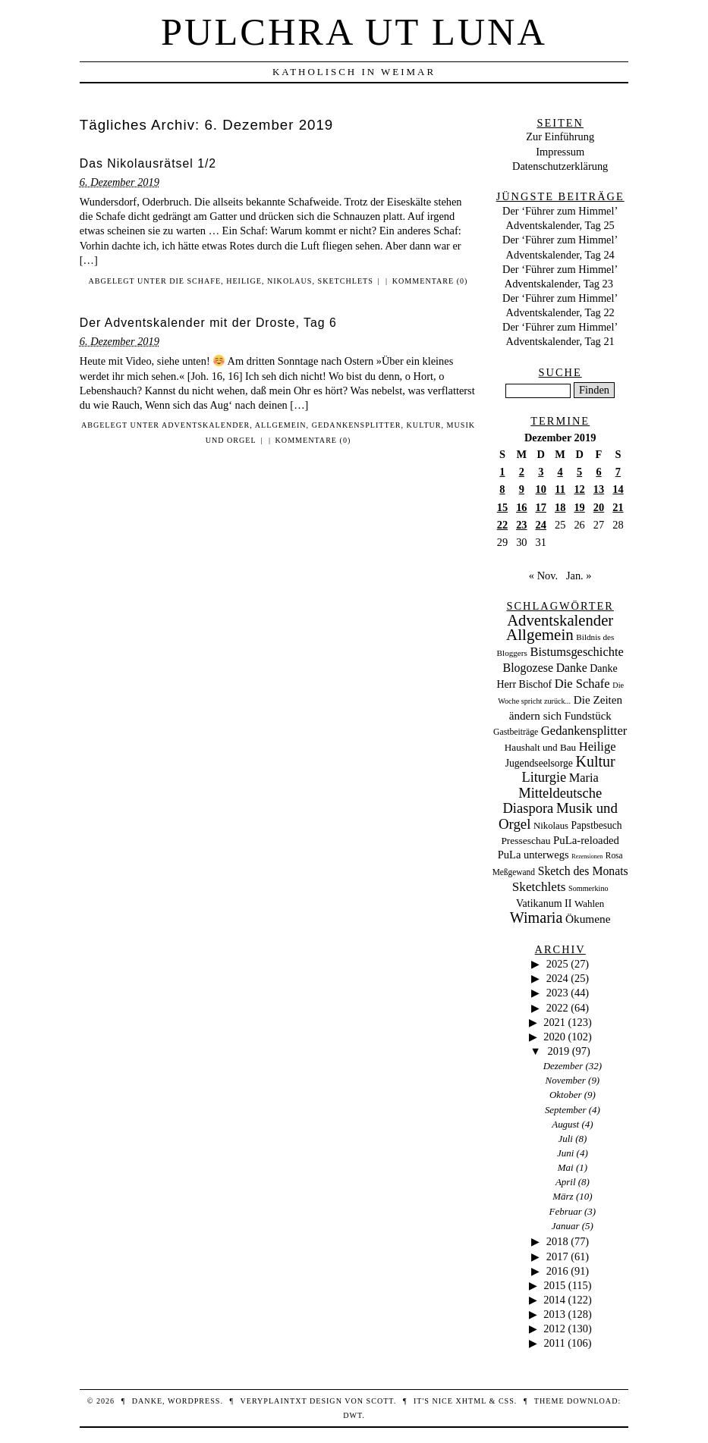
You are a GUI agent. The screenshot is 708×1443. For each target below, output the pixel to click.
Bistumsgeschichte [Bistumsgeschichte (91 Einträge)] (577, 652)
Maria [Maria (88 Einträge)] (584, 777)
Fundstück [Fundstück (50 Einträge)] (588, 716)
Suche (560, 372)
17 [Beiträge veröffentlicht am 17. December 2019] (541, 507)
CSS (506, 1401)
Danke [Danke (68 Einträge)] (571, 667)
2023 (557, 993)
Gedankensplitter (356, 425)
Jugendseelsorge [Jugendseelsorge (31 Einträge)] (539, 763)
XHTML (471, 1401)
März (562, 1196)
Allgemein (281, 425)
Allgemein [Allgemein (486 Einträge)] (540, 635)
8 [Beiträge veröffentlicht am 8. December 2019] (502, 489)
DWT (352, 1415)
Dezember (563, 1065)
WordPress (194, 1401)
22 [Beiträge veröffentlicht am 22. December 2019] (502, 525)
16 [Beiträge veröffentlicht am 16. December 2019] (521, 507)
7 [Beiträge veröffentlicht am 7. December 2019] (618, 472)
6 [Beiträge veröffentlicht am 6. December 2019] (598, 472)
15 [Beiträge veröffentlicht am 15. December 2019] (502, 507)
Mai (566, 1167)
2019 (558, 1051)
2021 (554, 1022)
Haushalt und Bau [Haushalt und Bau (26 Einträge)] (540, 747)
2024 (557, 978)
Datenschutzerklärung (560, 166)
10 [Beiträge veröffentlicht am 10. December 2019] (541, 489)
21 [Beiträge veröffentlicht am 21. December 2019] (617, 507)
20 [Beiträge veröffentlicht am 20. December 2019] (598, 507)
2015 (554, 1285)
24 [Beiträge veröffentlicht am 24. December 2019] (541, 525)
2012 (554, 1328)
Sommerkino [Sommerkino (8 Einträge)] (588, 888)
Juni (565, 1153)
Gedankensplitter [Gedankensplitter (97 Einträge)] (584, 730)
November (566, 1080)
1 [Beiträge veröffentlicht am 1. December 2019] (502, 472)
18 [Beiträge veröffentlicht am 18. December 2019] (560, 507)
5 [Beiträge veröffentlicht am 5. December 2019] (579, 472)
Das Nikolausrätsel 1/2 (148, 163)
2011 (554, 1343)
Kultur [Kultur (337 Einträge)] (595, 761)
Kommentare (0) (430, 281)
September (566, 1109)
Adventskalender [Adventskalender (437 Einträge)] (560, 620)
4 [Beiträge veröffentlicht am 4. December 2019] (560, 472)
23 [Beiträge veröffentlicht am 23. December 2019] (521, 525)
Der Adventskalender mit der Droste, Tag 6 (208, 322)
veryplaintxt (273, 1401)
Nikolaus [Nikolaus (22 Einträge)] (550, 825)
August (565, 1124)
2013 (554, 1314)
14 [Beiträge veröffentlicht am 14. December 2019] (617, 489)
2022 (557, 1008)
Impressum (560, 152)
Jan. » (579, 575)
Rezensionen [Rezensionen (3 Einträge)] (587, 856)
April (565, 1181)
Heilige (244, 281)
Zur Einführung (560, 136)
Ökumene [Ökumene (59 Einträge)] (588, 918)
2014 (554, 1300)
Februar (565, 1211)
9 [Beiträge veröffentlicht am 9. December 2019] (521, 489)
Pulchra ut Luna (354, 32)
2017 (557, 1256)
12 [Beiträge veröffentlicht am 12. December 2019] (579, 489)
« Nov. (543, 575)
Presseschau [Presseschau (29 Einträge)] (525, 840)
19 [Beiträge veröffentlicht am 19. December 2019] (579, 507)
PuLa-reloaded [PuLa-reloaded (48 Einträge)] (586, 840)
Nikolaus (290, 281)
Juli (565, 1138)
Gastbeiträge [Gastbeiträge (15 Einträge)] (515, 732)
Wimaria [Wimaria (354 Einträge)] (536, 917)
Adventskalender (206, 425)
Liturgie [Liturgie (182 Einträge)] (543, 777)
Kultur (424, 425)
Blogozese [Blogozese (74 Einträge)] (528, 667)
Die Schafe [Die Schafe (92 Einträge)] (582, 683)
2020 (554, 1036)
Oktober (565, 1094)
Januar (566, 1225)
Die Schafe (195, 281)
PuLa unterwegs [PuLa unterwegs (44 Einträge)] (533, 855)
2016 (557, 1271)
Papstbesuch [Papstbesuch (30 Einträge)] (596, 825)
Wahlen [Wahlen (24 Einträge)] (589, 903)
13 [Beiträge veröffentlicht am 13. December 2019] (598, 489)
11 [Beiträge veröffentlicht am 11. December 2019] (560, 489)
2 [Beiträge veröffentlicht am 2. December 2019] (521, 472)
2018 (557, 1241)
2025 (557, 964)
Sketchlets (345, 281)
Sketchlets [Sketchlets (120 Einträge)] (539, 887)
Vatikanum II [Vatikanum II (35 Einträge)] (543, 903)
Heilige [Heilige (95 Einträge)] (597, 746)
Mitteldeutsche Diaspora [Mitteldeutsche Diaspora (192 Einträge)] (552, 801)
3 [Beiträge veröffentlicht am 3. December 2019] (540, 472)
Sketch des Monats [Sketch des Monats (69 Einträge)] (583, 870)
